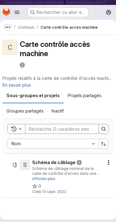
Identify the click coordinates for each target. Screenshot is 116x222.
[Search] (66, 129)
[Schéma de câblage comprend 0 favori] (36, 186)
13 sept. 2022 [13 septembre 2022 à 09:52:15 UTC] (54, 191)
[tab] (33, 95)
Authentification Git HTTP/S (91, 2)
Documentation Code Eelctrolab (34, 2)
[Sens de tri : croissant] (104, 144)
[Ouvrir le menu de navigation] (17, 12)
